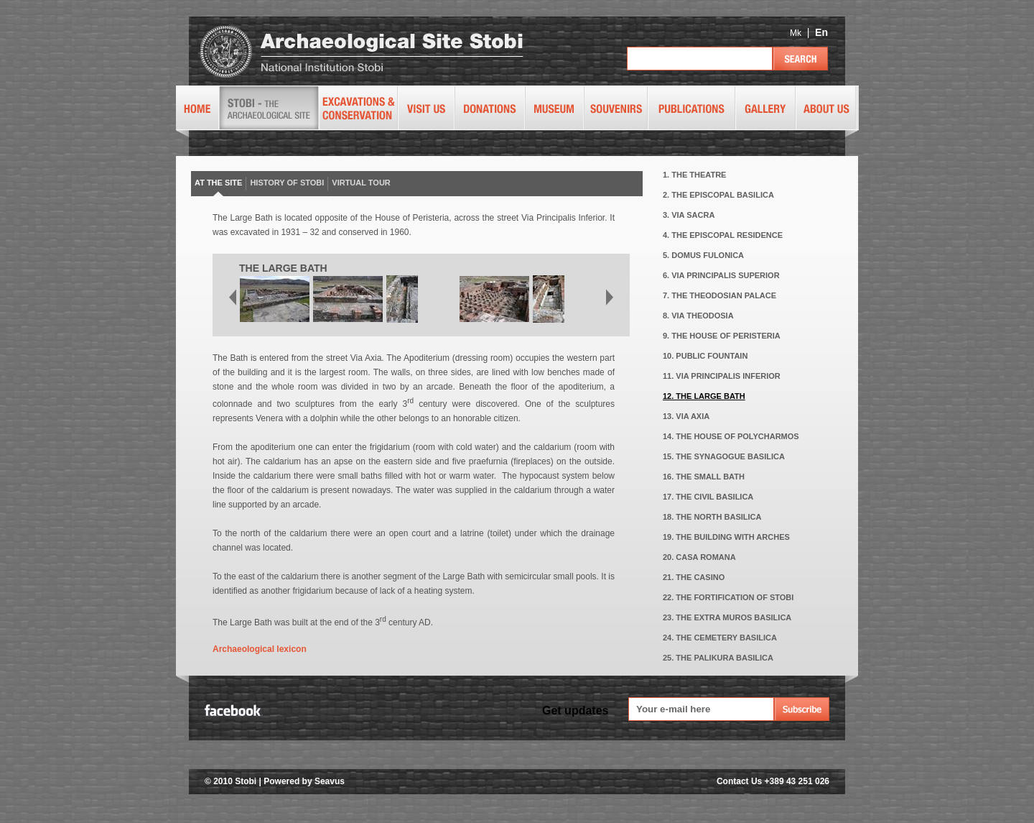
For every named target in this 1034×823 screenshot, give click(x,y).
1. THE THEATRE (694, 174)
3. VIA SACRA (688, 215)
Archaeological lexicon (260, 649)
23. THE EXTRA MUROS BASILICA (727, 617)
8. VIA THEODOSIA (698, 315)
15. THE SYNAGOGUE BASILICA (724, 456)
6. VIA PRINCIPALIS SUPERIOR (721, 275)
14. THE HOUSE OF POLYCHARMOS (731, 436)
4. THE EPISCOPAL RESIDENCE (723, 235)
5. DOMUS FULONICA (703, 255)
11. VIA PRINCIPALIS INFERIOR (722, 376)
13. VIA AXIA (686, 416)
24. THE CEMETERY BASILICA (720, 637)
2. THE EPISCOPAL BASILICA (718, 194)
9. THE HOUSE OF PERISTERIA (722, 335)
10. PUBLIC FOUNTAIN (705, 355)
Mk (795, 33)
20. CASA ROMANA (699, 557)
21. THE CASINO (694, 577)
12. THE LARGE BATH (704, 396)
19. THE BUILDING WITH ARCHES (726, 537)
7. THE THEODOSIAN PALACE (719, 295)
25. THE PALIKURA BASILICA (718, 657)
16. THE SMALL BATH (704, 476)
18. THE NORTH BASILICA (712, 516)
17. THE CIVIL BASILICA (708, 496)
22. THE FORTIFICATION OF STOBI (728, 597)
